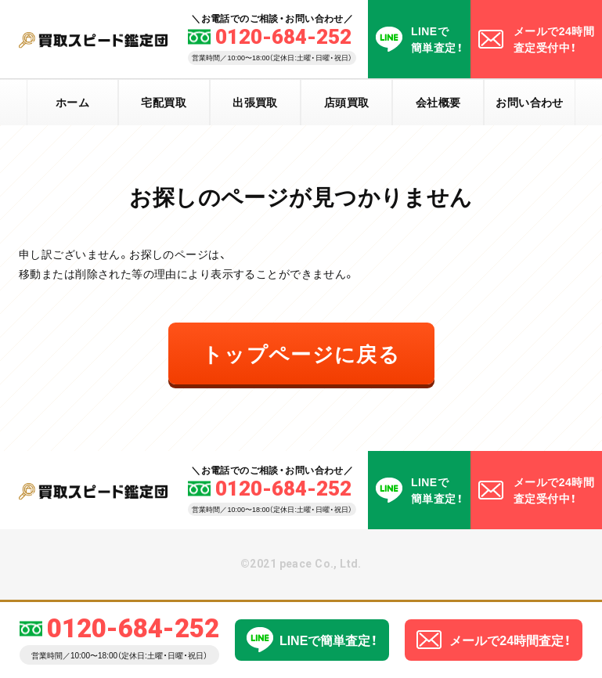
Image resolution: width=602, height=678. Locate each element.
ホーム (72, 102)
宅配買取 (163, 102)
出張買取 (255, 102)
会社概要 (438, 102)
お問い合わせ (530, 102)
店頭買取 (346, 102)
